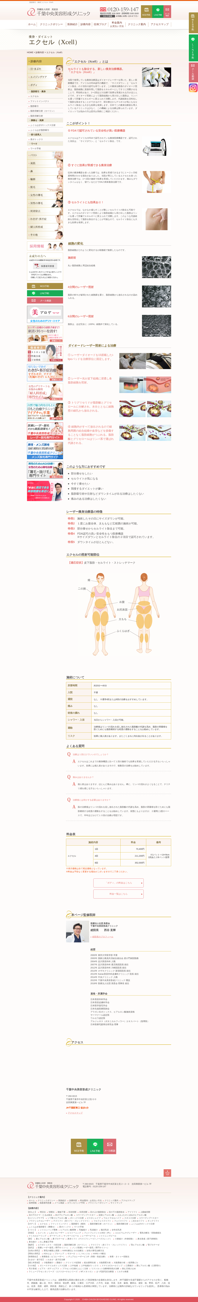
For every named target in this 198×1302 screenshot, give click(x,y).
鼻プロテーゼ (58, 1239)
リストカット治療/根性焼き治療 (105, 1269)
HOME (30, 52)
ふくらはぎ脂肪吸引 (39, 130)
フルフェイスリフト (102, 1221)
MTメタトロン (87, 1272)
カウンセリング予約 (76, 1203)
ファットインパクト (39, 101)
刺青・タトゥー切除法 (119, 1257)
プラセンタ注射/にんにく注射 (75, 1269)
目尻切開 (83, 1212)
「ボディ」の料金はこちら (118, 882)
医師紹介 (72, 24)
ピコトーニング (74, 1233)
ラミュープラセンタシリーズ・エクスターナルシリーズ (53, 1272)
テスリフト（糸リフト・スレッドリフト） (71, 1221)
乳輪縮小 (83, 1230)
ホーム (32, 24)
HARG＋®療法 (99, 1254)
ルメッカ (42, 1233)
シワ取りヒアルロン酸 (57, 1218)
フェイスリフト (121, 1221)
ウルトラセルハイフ (112, 1218)
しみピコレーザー (56, 1233)
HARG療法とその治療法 (72, 1251)
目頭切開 (72, 1212)
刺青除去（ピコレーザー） (53, 1257)
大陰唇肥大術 (105, 1263)
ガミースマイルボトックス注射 (53, 1266)
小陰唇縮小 (48, 1263)
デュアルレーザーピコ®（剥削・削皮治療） (87, 1257)
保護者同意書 (45, 1203)
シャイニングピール (107, 1236)
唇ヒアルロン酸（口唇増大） (149, 1266)
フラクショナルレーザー (39, 1221)
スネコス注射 (130, 1218)
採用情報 (33, 1203)
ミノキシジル (84, 1254)
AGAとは (47, 1254)
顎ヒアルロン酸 (138, 1245)
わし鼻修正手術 (46, 1242)
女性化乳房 (116, 1230)
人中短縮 (74, 1266)
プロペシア (59, 1254)
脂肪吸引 (34, 106)
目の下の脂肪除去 (116, 1212)
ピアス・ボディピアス (49, 1269)
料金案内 (116, 24)
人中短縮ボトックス (90, 1266)
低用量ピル (133, 1263)
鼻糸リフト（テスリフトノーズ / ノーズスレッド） (89, 1239)
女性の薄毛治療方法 (95, 1251)
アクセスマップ (160, 24)
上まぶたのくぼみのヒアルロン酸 (132, 1215)
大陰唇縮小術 (119, 1263)
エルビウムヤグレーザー (126, 1233)
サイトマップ (116, 1203)
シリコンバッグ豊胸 (48, 1230)
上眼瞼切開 (145, 1212)
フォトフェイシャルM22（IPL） (98, 1233)
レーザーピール (89, 1236)
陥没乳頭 (105, 1230)
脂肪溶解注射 (36, 116)
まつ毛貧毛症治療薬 (105, 1272)
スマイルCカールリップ (112, 1266)
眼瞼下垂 (61, 1212)
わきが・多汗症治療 (56, 1260)
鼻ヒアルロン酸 (43, 1239)
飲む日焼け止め (129, 1269)
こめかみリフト (138, 1221)
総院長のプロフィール (102, 936)
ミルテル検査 (122, 1272)
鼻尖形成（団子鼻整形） (148, 1239)
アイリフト (132, 1212)
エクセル (34, 96)
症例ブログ (100, 24)
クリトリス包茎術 (73, 1263)
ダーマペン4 (54, 1236)
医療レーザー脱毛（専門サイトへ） (53, 1248)
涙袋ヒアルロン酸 (106, 1215)
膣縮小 (59, 1263)
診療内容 (85, 24)
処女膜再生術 (90, 1263)
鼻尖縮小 (33, 1242)
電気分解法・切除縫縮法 (150, 1233)
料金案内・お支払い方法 (91, 1200)
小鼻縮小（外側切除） (125, 1239)
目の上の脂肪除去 (98, 1212)
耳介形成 (33, 1269)
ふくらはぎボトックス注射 (42, 125)
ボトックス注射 (77, 1218)
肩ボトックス (36, 139)
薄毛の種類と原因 (51, 1251)
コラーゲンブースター (85, 1215)
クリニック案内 (137, 24)
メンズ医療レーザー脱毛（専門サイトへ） (90, 1248)
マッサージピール (71, 1236)
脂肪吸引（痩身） (79, 1224)
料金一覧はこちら (119, 894)
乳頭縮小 (94, 1230)
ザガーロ (71, 1254)
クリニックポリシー (51, 24)
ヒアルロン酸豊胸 (68, 1230)
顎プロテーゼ (153, 1245)
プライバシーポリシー (97, 1203)
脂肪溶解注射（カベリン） (42, 111)
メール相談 (59, 1203)
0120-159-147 (99, 1186)
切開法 (51, 1212)
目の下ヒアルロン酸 (64, 1215)
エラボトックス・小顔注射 (49, 1245)
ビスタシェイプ (94, 1218)
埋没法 (43, 1212)
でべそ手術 (35, 148)
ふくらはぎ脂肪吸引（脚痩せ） (42, 1227)
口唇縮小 (129, 1266)
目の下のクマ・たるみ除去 (40, 1215)
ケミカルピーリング (37, 1236)
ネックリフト (153, 1221)
